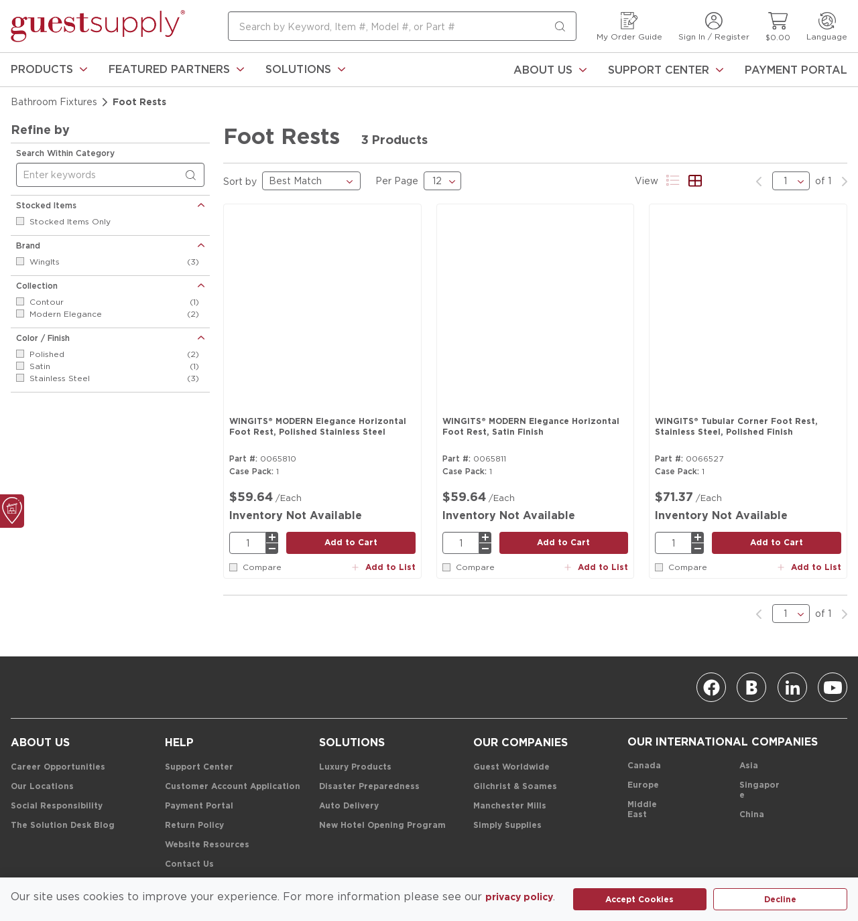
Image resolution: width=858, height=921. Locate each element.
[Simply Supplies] (507, 826)
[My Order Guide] (629, 26)
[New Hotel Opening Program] (382, 826)
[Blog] (751, 687)
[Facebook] (711, 687)
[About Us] (550, 69)
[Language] (826, 26)
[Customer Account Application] (232, 787)
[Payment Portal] (796, 69)
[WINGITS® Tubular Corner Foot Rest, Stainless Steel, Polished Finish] (748, 432)
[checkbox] (20, 221)
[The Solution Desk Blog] (63, 826)
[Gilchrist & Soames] (515, 787)
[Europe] (643, 785)
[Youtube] (832, 687)
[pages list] (791, 180)
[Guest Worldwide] (511, 767)
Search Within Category (65, 153)
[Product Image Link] (322, 310)
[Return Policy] (194, 826)
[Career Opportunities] (58, 767)
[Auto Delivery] (349, 806)
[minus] (272, 548)
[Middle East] (647, 810)
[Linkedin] (792, 687)
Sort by (240, 181)
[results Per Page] (442, 180)
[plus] (272, 537)
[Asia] (748, 766)
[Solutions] (305, 69)
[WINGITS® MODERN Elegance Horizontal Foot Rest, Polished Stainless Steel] (322, 432)
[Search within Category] (193, 175)
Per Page (396, 180)
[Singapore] (759, 790)
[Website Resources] (207, 845)
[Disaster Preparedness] (369, 787)
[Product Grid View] (695, 180)
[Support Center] (665, 69)
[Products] (49, 69)
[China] (751, 815)
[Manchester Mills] (509, 806)
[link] (49, 69)
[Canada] (644, 766)
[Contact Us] (189, 864)
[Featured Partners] (176, 69)
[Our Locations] (42, 787)
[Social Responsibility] (57, 806)
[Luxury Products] (355, 767)
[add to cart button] (351, 543)
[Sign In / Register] (713, 26)
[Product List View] (673, 180)
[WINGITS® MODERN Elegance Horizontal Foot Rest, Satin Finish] (535, 432)
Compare (262, 567)
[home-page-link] (98, 26)
